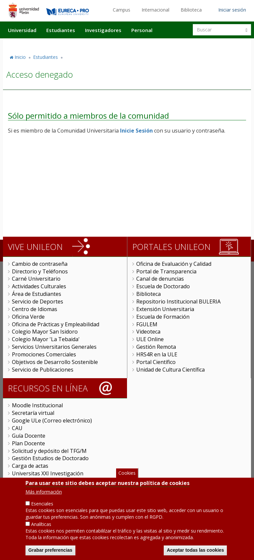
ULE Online (150, 339)
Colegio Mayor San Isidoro (45, 331)
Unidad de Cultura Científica (170, 369)
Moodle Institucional (37, 405)
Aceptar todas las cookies (195, 550)
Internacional (155, 10)
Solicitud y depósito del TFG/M (49, 451)
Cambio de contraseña (39, 263)
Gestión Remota (156, 346)
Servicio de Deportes (37, 301)
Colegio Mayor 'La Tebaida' (46, 339)
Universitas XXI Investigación (47, 473)
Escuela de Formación (163, 316)
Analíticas (41, 525)
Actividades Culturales (39, 286)
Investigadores (103, 30)
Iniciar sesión (232, 10)
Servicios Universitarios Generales (54, 346)
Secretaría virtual (33, 413)
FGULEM (146, 324)
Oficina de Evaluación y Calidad (173, 263)
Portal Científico (156, 362)
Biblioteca (191, 10)
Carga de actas (30, 465)
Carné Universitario (36, 278)
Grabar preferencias (50, 550)
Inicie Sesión (136, 130)
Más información (43, 492)
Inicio (20, 57)
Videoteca (148, 331)
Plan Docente (28, 443)
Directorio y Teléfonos (40, 271)
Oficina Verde (28, 316)
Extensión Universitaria (165, 309)
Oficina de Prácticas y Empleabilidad (55, 324)
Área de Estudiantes (36, 294)
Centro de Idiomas (34, 309)
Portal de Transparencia (166, 271)
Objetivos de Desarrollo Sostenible (55, 362)
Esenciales (42, 504)
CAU (17, 428)
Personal (141, 30)
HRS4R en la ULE (156, 354)
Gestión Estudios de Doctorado (50, 458)
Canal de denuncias (160, 278)
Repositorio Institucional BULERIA (178, 301)
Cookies (127, 473)
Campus (121, 10)
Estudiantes (60, 30)
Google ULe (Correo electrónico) (52, 420)
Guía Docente (28, 435)
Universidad (22, 30)
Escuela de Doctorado (163, 286)
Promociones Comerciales (44, 354)
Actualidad (175, 44)
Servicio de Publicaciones (42, 369)
